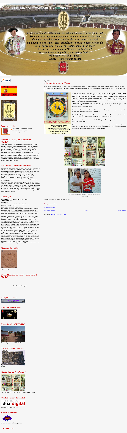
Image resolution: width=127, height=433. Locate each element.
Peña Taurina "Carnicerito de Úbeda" (22, 128)
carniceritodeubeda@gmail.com (9, 160)
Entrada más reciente (49, 210)
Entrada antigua (121, 210)
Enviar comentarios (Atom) (58, 214)
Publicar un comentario (49, 207)
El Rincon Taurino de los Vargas (57, 83)
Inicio (86, 210)
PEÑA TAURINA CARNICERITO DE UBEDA (38, 8)
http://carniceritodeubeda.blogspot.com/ (11, 207)
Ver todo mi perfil (15, 133)
